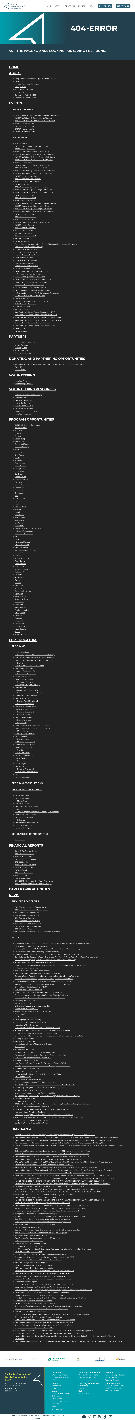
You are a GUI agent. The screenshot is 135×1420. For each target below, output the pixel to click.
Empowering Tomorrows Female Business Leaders (36, 1033)
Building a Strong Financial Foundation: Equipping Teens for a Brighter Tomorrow (47, 976)
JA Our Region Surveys (24, 408)
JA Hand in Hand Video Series (26, 806)
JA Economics (20, 687)
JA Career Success (22, 677)
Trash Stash (19, 624)
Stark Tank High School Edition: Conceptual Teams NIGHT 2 (38, 320)
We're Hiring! (20, 1047)
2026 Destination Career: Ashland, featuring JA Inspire (36, 115)
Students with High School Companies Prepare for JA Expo (38, 1317)
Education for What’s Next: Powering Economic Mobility (37, 952)
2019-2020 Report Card (24, 873)
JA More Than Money (23, 747)
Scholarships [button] (83, 1394)
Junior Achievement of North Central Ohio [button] (114, 1387)
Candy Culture (20, 466)
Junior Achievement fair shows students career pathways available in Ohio (44, 1271)
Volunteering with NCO (24, 384)
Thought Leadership (25, 901)
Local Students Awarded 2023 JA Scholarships (33, 1265)
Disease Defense (21, 479)
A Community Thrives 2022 (25, 239)
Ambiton (18, 433)
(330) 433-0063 (11, 1391)
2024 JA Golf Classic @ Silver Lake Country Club (34, 192)
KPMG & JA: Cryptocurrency (26, 304)
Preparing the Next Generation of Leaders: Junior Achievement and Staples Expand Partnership (53, 943)
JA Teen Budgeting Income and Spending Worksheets (37, 812)
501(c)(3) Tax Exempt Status (26, 851)
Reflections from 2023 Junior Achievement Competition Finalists (40, 1055)
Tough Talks (19, 621)
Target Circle (20, 328)
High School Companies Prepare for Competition (34, 1328)
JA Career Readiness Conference (28, 269)
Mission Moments (22, 545)
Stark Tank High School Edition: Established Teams (35, 326)
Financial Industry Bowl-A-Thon (27, 255)
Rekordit (18, 575)
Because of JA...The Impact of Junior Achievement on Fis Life (40, 998)
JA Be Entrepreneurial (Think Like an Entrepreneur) (35, 660)
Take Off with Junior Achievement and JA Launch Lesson (37, 1028)
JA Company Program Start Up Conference (32, 271)
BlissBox (18, 450)
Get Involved (123, 6)
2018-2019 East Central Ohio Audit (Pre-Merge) (33, 884)
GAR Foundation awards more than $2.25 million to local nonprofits (41, 1309)
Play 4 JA (18, 367)
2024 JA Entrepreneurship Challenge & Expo (33, 187)
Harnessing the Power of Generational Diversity (33, 1044)
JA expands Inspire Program (26, 1282)
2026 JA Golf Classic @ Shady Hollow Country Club (35, 121)
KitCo (17, 537)
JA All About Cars (22, 652)
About (57, 6)
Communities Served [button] (61, 1394)
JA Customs (19, 526)
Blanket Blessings (22, 447)
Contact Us (19, 92)
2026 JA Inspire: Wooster (25, 123)
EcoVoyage (19, 488)
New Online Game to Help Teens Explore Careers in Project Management (44, 1195)
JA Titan (18, 774)
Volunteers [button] (57, 1373)
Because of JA (20, 1014)
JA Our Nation (20, 761)
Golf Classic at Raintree (24, 258)
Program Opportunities (31, 419)
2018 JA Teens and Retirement (27, 915)
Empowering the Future (24, 1050)
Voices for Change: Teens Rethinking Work (32, 1263)
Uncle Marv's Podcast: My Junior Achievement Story (35, 1093)
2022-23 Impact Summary (25, 859)
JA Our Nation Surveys (24, 406)
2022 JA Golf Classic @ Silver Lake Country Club (34, 160)
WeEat (17, 632)
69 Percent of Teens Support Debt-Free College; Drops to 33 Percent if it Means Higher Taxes (52, 1151)
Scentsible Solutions (23, 588)
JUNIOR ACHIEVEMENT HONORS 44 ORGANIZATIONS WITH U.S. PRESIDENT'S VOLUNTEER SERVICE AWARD (59, 1200)
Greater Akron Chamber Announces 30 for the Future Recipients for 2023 (44, 1257)
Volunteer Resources (23, 414)
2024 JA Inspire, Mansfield (25, 198)
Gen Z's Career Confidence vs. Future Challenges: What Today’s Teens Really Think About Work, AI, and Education (60, 957)
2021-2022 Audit (21, 862)
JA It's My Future (21, 731)
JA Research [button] (57, 1396)
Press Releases (21, 1129)
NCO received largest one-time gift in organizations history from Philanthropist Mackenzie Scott (53, 1290)
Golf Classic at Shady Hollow (26, 260)
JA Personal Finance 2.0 (24, 769)
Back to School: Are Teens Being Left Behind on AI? (35, 963)
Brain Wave (19, 455)
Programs (70, 6)
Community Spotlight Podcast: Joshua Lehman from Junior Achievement (44, 1115)
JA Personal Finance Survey (26, 411)
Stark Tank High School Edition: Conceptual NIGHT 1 (35, 312)
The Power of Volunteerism (26, 1017)
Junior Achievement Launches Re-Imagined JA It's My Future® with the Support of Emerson (52, 1154)
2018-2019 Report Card (24, 878)
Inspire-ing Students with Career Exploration (32, 1235)
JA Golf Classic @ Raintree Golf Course (30, 277)
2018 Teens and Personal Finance (28, 923)
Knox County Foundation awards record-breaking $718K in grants (41, 1233)
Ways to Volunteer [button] (60, 1375)
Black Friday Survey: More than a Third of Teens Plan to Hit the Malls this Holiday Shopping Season (54, 1331)
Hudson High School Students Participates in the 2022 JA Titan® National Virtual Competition (52, 1314)
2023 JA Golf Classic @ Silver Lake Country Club (34, 173)
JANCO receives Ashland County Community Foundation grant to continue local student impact (53, 1249)
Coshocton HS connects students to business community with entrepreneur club (47, 1230)
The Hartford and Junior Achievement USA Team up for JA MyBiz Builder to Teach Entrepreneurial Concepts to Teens (62, 1176)
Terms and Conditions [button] (19, 1415)
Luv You (18, 539)
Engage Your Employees (24, 342)
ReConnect (19, 572)
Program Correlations (27, 783)
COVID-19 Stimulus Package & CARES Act (31, 1120)
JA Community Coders (24, 679)
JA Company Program (24, 682)
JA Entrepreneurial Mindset (26, 696)
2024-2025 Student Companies (27, 425)
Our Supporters (21, 348)
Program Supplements (27, 789)
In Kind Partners (21, 345)
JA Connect (19, 809)
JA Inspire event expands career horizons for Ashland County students (43, 1222)
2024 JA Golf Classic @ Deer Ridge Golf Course (33, 190)
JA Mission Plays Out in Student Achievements (33, 1301)
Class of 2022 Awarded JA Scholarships (30, 1312)
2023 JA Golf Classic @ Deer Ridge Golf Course (33, 168)
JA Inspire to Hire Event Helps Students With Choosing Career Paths (42, 1273)
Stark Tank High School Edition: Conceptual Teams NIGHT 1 (38, 317)
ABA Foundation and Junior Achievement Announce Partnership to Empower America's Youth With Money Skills (60, 1143)
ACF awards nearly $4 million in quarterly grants (34, 1268)
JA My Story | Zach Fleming (26, 1071)
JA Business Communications (26, 668)
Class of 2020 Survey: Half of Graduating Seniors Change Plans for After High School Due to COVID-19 (55, 1135)
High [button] (80, 1391)
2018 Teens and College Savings (27, 921)
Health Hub (19, 515)
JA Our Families (21, 758)
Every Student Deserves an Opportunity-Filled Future (36, 79)
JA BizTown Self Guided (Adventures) (29, 666)
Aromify (18, 436)
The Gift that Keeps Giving (25, 1098)
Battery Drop (20, 439)
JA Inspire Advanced (23, 720)
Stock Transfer (20, 370)
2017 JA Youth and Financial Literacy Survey (32, 910)
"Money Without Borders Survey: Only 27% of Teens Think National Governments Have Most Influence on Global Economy (64, 1162)
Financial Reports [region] (112, 1380)
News (92, 6)
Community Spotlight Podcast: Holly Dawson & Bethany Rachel (40, 1088)
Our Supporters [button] (111, 1377)
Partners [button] (109, 1373)
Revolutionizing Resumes (25, 1041)
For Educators (23, 640)
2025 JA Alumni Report (24, 929)
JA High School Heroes (24, 717)
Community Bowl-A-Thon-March (28, 249)
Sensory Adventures (23, 591)
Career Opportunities (29, 889)
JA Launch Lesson (22, 739)
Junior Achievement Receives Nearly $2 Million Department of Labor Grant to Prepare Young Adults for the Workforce (62, 1184)
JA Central (19, 81)
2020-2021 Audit (21, 870)
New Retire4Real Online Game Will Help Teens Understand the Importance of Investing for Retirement (56, 1189)
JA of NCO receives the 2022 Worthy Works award (35, 1303)
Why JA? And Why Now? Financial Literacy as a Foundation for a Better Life (45, 1085)
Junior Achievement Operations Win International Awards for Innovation (44, 1165)
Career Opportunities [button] (61, 1401)
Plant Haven (20, 561)
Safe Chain (19, 586)
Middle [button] (81, 1388)
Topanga (18, 615)
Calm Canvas (20, 463)
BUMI (17, 458)
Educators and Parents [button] (89, 1373)
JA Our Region (20, 764)
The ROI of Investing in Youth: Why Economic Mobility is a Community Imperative (47, 954)
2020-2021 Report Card (24, 867)
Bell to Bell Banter (22, 444)
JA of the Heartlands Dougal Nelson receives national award (39, 1295)
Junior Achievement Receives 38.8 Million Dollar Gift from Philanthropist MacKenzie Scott (50, 1159)
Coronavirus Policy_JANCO (25, 95)
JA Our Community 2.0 (24, 755)
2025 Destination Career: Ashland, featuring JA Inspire (36, 203)
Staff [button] (54, 1388)
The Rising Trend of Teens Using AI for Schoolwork (35, 1052)
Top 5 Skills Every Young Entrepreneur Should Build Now (37, 973)
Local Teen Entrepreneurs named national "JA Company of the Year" (42, 1109)
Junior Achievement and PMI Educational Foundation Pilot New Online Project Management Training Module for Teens (63, 1140)
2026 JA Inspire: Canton (24, 225)
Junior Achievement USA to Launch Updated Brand (35, 1197)
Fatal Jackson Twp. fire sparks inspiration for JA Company (37, 1238)
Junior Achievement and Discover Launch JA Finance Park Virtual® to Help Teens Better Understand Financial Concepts (63, 1170)
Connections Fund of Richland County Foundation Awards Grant (40, 1254)
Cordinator (19, 474)
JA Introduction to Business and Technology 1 (33, 726)
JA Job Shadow (21, 736)
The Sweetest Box (22, 610)
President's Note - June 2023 (26, 1060)
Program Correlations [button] (87, 1377)
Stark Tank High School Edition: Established (32, 323)
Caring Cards (20, 469)
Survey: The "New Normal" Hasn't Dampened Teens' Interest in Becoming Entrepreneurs (50, 1208)
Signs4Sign (19, 594)
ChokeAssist (19, 471)
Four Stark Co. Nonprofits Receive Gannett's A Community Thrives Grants (44, 1284)
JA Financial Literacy (23, 715)
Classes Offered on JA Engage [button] (61, 1378)
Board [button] (54, 1391)
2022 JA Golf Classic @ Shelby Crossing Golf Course (35, 157)
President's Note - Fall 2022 (26, 1101)
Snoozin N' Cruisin (22, 599)
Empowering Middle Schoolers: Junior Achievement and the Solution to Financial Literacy (50, 1036)
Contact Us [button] (10, 1389)
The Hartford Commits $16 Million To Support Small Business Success (42, 1203)
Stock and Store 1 (22, 607)
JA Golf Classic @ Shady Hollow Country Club (33, 279)
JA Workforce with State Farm (27, 968)
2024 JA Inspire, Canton (24, 195)
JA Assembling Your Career (25, 814)
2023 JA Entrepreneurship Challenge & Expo (33, 165)
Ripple (17, 580)
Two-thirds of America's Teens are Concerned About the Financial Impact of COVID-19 (49, 1186)
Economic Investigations (24, 825)
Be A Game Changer (23, 1077)
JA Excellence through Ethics (26, 698)
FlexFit (17, 504)
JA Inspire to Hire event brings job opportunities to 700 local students (42, 1276)
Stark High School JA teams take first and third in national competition (43, 984)
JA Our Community (22, 753)
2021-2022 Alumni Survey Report (28, 926)
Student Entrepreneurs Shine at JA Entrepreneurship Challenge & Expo (43, 1325)
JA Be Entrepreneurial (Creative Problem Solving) (35, 655)
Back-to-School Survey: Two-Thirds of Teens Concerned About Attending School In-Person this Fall (54, 1173)
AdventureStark (21, 428)
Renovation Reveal (22, 309)
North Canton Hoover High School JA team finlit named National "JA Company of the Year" (51, 1118)
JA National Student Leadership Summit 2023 (33, 1058)
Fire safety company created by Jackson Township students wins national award (47, 1211)
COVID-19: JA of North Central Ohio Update (32, 1123)
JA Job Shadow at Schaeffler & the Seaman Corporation (37, 293)
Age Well (18, 431)
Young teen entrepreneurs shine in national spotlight (36, 1214)
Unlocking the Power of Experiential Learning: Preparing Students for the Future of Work (50, 965)
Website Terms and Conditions (27, 84)
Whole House (20, 634)
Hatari (17, 512)
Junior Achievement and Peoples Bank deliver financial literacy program (44, 1322)
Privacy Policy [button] (34, 1415)
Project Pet (19, 567)
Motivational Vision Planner (25, 550)
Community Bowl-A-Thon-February (29, 247)
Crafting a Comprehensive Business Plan (31, 1022)
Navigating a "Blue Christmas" (26, 1025)
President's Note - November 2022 (29, 1090)
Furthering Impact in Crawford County (30, 1246)
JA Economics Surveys (24, 398)
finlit (16, 496)
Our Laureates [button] (58, 1409)
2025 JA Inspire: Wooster (25, 220)
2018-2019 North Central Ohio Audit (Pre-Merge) (34, 881)
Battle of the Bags (22, 241)
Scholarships (20, 840)
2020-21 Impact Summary (25, 865)
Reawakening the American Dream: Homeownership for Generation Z (43, 982)
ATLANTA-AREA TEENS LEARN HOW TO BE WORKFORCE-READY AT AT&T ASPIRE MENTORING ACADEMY (58, 1192)
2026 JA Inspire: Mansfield (25, 228)
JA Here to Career (22, 804)
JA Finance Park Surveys (24, 400)
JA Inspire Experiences (24, 531)
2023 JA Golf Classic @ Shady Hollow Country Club (35, 171)
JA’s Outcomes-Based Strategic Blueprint (31, 946)
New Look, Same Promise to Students (30, 1112)
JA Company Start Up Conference (28, 274)
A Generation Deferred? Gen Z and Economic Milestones (37, 932)
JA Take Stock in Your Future (26, 772)
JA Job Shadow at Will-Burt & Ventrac (30, 296)
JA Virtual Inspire (21, 298)
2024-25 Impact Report (24, 854)
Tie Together (20, 613)
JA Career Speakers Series (25, 674)
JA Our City (19, 750)
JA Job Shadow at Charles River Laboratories (32, 290)
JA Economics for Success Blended (29, 693)
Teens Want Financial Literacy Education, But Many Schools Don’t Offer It (44, 979)
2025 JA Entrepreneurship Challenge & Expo (33, 206)
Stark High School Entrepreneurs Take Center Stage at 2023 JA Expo (42, 1066)
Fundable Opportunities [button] (115, 1375)
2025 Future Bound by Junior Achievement (32, 971)
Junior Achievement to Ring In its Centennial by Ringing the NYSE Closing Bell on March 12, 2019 (53, 1157)
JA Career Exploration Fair (25, 671)
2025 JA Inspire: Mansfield (25, 217)
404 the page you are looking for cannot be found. (57, 51)
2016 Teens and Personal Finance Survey (31, 907)
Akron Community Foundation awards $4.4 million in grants (38, 1225)
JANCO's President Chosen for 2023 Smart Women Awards (38, 1260)
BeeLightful (19, 441)
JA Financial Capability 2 (24, 712)
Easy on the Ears (21, 485)
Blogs (16, 937)
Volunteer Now (21, 381)
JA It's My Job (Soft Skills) (25, 734)
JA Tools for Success (23, 777)
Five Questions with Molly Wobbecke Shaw (32, 1227)
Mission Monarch (21, 547)
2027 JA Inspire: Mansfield (25, 129)
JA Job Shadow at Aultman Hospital (29, 285)
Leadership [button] (56, 1386)
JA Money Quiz (21, 801)
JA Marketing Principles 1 (25, 742)
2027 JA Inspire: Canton (24, 126)
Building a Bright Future (24, 1039)
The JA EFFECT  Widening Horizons (29, 1079)
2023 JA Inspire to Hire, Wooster (27, 182)
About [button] (55, 1383)
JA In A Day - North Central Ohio (28, 528)
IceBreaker (19, 520)
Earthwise (19, 482)
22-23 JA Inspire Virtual (24, 230)
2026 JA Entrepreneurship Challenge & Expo (33, 222)
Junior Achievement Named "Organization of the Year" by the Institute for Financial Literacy (51, 1205)
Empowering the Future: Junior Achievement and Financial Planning (42, 1030)
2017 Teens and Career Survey (27, 913)
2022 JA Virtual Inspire (23, 162)
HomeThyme (20, 518)
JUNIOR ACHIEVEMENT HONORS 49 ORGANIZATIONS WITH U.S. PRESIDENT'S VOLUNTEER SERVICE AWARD (59, 1181)
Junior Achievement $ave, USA (27, 823)
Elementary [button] (83, 1386)
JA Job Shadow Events (24, 534)
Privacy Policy (20, 87)
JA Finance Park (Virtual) (24, 704)
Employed (19, 493)
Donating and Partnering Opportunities (47, 359)
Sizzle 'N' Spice (20, 596)
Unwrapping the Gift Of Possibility (28, 1020)
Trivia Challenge (21, 331)
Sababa (18, 583)
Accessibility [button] (45, 1415)
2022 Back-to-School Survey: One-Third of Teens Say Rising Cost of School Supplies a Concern (52, 1104)
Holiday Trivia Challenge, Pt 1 (26, 263)
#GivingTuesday (21, 143)
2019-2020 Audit (21, 876)
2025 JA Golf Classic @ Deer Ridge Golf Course (33, 209)
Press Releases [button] (58, 1399)
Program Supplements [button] (88, 1375)
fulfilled (18, 509)
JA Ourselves (20, 766)
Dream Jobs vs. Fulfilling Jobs (26, 1009)
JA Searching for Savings (24, 817)
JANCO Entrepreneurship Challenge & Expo (32, 301)
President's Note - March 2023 (27, 1069)
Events (81, 6)
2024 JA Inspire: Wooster (25, 201)
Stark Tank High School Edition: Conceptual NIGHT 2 (36, 315)
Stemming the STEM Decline (26, 1001)
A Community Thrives (23, 233)
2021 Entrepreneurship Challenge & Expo (31, 146)
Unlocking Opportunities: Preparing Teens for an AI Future (38, 992)
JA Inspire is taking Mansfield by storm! (30, 1244)
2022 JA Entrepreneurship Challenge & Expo (33, 152)
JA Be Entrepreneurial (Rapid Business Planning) (34, 658)
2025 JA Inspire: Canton (24, 214)
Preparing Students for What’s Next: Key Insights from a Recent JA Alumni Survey (47, 949)
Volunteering (22, 375)
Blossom (18, 452)
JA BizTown (19, 663)
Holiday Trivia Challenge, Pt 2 (26, 266)
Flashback (19, 501)
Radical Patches (21, 569)
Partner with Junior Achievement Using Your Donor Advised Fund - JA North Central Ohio (50, 364)
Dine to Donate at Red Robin (26, 252)
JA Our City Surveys (22, 403)
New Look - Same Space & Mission (28, 1252)
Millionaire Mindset (22, 542)
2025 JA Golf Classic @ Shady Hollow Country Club (35, 211)
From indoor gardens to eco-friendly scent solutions (35, 1082)
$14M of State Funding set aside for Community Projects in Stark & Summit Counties (48, 1306)
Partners (18, 337)
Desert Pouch (20, 477)
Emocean (19, 490)
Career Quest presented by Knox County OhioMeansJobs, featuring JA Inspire (46, 244)
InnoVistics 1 (19, 523)
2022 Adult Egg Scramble (25, 149)
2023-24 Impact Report (24, 857)
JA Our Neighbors (22, 795)
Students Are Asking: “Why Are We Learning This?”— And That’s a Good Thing (45, 960)
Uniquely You (20, 626)
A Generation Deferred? (24, 1003)
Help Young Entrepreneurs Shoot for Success (33, 1011)
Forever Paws (20, 507)
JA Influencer (20, 820)
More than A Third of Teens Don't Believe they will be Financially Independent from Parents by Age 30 (56, 1167)
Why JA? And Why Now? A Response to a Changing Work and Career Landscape (47, 1096)
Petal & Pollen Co (22, 558)
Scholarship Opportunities (25, 98)
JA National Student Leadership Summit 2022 (33, 1107)
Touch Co (18, 618)
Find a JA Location (112, 1391)
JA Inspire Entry (21, 723)
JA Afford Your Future (23, 828)
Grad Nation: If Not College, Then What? (31, 987)
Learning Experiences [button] (89, 1383)
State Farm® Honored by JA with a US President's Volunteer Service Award (45, 1320)
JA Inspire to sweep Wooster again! (29, 1241)
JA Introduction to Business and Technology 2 (33, 728)
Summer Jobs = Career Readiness (28, 990)
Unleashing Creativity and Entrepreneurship (32, 1006)
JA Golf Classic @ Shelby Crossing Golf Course (33, 282)
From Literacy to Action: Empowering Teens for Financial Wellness (41, 995)
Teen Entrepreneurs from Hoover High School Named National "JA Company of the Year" (50, 1298)
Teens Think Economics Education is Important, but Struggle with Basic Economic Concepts (51, 1333)
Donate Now (105, 6)
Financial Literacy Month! (25, 132)
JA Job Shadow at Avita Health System (30, 288)
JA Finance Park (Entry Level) (26, 701)
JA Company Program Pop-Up (27, 685)
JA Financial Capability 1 (24, 709)
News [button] (54, 1406)
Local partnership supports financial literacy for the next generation (42, 1287)
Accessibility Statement (24, 90)
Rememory (19, 577)
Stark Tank (19, 605)
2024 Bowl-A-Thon (22, 184)
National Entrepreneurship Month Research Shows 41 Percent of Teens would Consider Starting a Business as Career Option (64, 1178)
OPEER (18, 556)
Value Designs (20, 629)
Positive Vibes (20, 564)
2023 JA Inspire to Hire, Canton (27, 176)
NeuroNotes (20, 553)
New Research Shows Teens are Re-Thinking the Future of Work (40, 1063)
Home (48, 6)
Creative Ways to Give (23, 353)
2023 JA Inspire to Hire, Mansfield (28, 179)
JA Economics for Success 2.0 (26, 690)
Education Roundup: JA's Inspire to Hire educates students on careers (43, 1279)
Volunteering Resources (32, 389)
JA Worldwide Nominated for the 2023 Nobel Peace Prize (38, 1074)
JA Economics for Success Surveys (28, 395)
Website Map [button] (56, 1415)
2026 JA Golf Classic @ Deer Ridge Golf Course (33, 118)
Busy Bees (19, 460)
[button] (61, 6)
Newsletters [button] (57, 1404)
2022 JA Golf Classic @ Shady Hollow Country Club (35, 154)
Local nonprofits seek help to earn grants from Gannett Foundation (42, 1293)
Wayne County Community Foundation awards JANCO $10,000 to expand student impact (50, 1216)
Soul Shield (19, 602)
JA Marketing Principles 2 (25, 745)
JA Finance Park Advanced (25, 707)
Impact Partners (21, 350)
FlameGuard (20, 499)
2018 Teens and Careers (24, 918)
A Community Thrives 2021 (25, 236)
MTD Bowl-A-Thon (22, 307)
